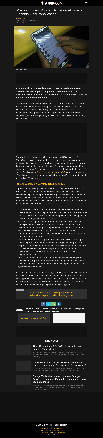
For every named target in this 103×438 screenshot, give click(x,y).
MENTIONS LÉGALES (58, 430)
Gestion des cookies (59, 432)
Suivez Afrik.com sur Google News (34, 318)
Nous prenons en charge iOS (51, 172)
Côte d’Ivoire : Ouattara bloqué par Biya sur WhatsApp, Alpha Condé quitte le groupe (53, 294)
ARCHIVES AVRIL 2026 (45, 432)
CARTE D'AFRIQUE (46, 428)
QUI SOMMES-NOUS (44, 430)
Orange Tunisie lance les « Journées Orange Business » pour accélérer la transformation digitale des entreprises (60, 379)
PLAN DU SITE (57, 428)
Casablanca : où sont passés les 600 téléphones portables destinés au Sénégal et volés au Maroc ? (59, 364)
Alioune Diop (21, 18)
